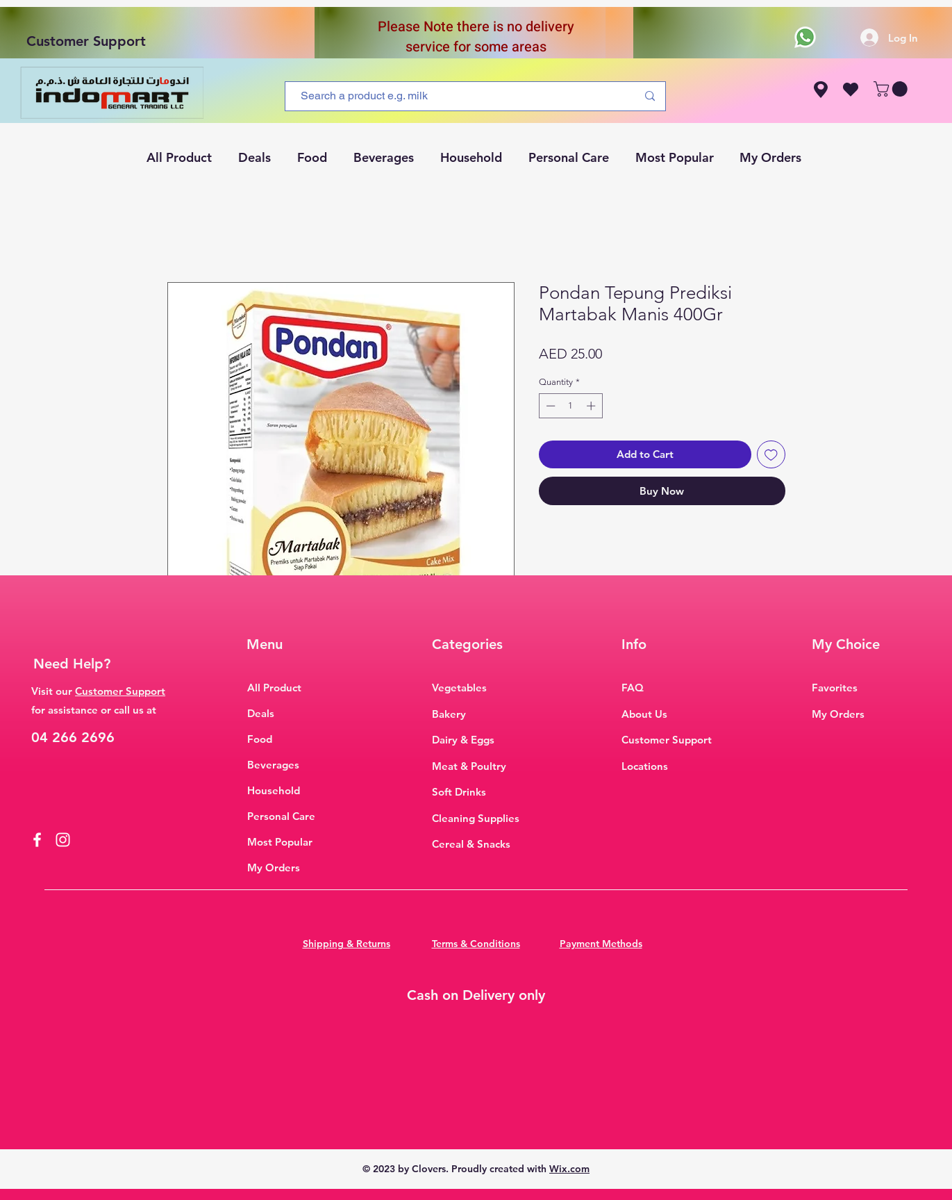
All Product (274, 687)
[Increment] (592, 406)
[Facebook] (37, 839)
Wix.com (569, 1168)
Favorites (835, 687)
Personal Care (281, 816)
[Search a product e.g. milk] (458, 96)
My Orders (273, 867)
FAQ (632, 687)
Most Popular (279, 841)
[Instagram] (62, 839)
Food (259, 739)
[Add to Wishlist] (771, 455)
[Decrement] (549, 406)
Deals (260, 713)
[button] (892, 89)
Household (273, 790)
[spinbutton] (570, 406)
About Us (644, 714)
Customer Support (86, 41)
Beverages (273, 764)
